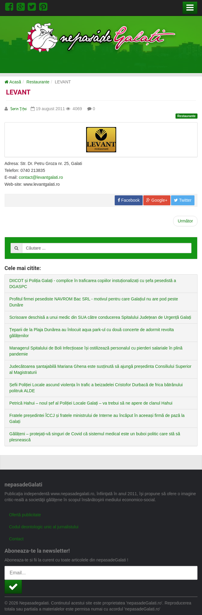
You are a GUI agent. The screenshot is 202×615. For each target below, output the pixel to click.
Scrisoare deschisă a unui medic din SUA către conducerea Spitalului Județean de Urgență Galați (100, 317)
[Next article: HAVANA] (185, 221)
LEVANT (18, 92)
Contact (16, 538)
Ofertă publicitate (25, 514)
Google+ (156, 200)
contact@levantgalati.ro (41, 177)
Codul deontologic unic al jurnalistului (43, 526)
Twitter (182, 200)
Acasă (13, 81)
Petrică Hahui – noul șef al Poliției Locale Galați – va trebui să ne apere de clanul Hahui (90, 403)
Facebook (129, 200)
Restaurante (37, 81)
